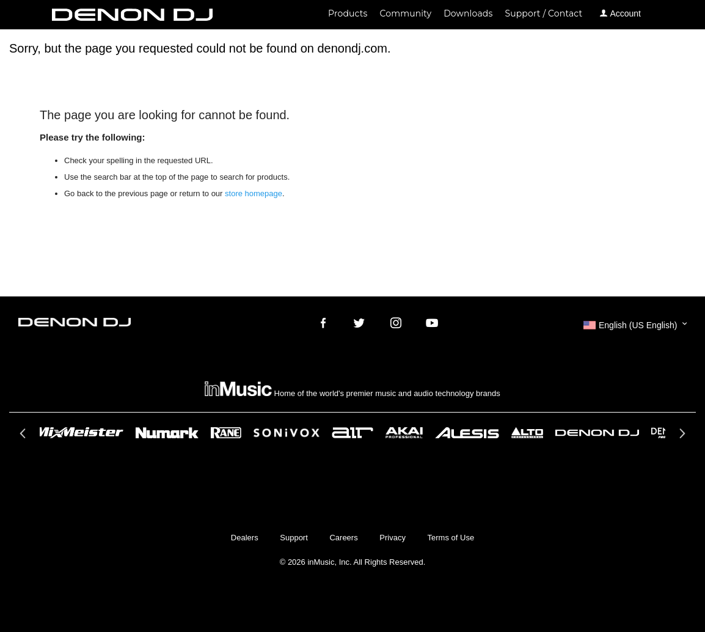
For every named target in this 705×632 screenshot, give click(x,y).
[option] (352, 432)
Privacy (392, 537)
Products (347, 13)
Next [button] (681, 437)
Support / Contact (543, 13)
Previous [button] (24, 437)
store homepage (253, 193)
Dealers (244, 537)
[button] (635, 325)
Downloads (468, 13)
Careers (343, 537)
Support (294, 537)
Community (406, 13)
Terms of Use (451, 537)
